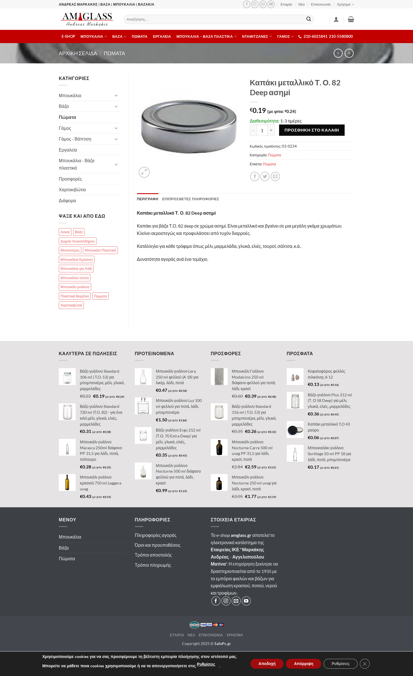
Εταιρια (177, 635)
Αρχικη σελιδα (78, 53)
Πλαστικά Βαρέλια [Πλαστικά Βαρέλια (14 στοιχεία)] (74, 296)
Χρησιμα (234, 635)
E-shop (68, 36)
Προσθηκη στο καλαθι (311, 129)
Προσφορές (70, 178)
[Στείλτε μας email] (263, 4)
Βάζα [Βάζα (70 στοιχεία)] (79, 232)
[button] (351, 19)
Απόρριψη (303, 663)
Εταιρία (286, 4)
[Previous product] (349, 53)
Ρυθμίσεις (204, 664)
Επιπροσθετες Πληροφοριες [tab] (190, 199)
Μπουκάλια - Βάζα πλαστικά (77, 164)
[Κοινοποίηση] (254, 176)
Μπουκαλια (93, 36)
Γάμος (65, 128)
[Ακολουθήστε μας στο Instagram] (255, 4)
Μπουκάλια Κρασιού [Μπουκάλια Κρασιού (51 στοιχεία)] (76, 259)
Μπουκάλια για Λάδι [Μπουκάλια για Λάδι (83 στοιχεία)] (76, 268)
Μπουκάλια (70, 95)
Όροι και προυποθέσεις (157, 545)
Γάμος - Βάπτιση (75, 138)
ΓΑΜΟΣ (285, 36)
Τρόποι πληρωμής (153, 565)
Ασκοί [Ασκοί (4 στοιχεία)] (65, 232)
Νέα (301, 4)
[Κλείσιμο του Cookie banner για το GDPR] (366, 664)
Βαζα (119, 36)
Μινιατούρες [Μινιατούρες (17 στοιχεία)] (70, 250)
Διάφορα (67, 200)
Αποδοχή (265, 663)
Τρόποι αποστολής (153, 554)
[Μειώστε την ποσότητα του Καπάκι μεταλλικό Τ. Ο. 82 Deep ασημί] (253, 130)
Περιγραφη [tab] (147, 199)
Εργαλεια (162, 36)
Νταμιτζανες (257, 36)
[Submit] (309, 19)
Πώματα (274, 155)
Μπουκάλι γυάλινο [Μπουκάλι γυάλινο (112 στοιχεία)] (74, 286)
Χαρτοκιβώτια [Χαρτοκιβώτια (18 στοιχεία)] (71, 305)
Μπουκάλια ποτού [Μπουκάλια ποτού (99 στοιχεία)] (74, 277)
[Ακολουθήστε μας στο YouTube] (271, 4)
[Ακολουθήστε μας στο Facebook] (246, 4)
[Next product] (338, 53)
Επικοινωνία (321, 4)
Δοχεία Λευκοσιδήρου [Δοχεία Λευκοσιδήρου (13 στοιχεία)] (77, 241)
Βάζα (64, 106)
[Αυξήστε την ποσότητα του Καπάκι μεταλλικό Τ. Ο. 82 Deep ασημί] (271, 130)
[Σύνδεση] (336, 19)
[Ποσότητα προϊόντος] (262, 130)
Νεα (191, 635)
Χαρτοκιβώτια (72, 189)
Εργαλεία (68, 149)
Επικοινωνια (211, 635)
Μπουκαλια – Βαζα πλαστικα (206, 36)
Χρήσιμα (345, 4)
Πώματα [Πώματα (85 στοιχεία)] (100, 296)
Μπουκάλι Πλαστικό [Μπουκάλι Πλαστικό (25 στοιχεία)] (100, 250)
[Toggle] (116, 95)
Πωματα (139, 36)
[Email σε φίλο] (275, 176)
